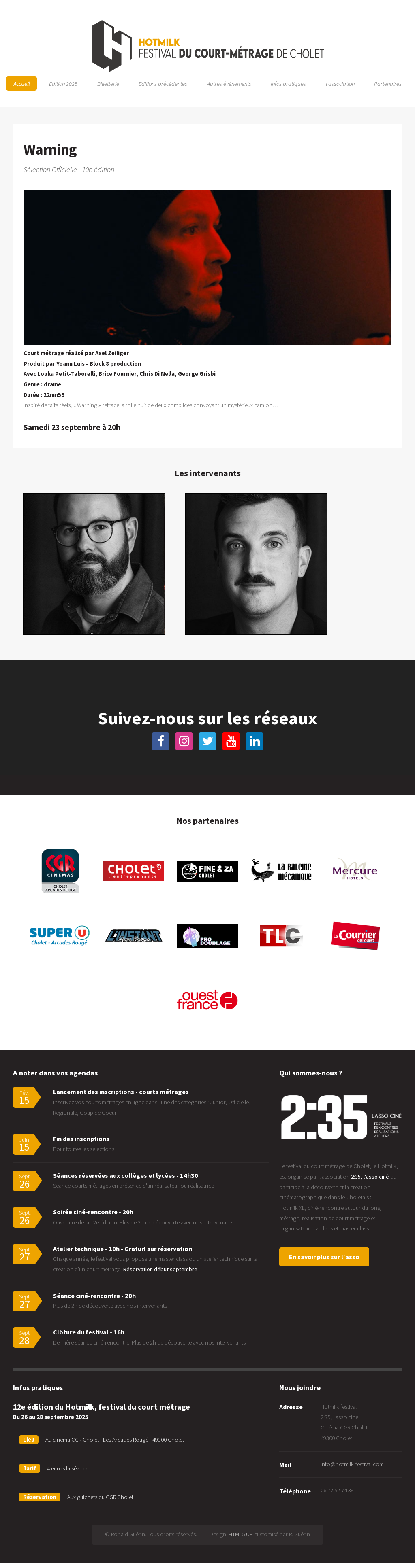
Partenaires (388, 83)
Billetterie (108, 83)
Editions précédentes (163, 83)
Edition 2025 (63, 83)
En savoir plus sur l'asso (324, 1257)
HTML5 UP (241, 1534)
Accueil (21, 83)
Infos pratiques (288, 83)
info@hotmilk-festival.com (352, 1464)
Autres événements (229, 83)
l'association (340, 83)
